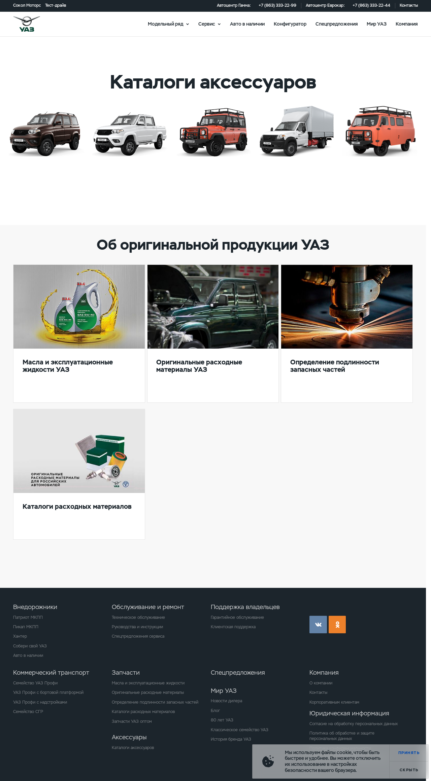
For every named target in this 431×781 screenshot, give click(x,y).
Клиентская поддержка (233, 627)
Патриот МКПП (28, 617)
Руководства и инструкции (137, 627)
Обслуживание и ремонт (148, 607)
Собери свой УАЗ (30, 646)
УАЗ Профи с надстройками (40, 702)
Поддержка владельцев (245, 607)
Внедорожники (35, 607)
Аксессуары (129, 737)
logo (34, 24)
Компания (407, 24)
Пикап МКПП (25, 627)
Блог (215, 710)
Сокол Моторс (27, 5)
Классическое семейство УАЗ (239, 730)
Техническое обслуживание (138, 617)
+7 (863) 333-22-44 (371, 5)
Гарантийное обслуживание (237, 617)
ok (337, 624)
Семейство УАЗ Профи (35, 683)
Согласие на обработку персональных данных (353, 723)
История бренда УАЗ (231, 739)
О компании (320, 683)
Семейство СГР (28, 711)
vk (318, 624)
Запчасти (126, 672)
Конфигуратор (290, 24)
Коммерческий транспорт (51, 672)
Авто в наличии (247, 24)
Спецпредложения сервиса (138, 636)
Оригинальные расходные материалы (148, 692)
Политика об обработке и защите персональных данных (341, 736)
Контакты (409, 5)
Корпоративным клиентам (334, 702)
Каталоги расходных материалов (143, 711)
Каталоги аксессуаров (133, 747)
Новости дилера (226, 701)
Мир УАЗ (377, 24)
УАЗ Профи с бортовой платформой (48, 692)
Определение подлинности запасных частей (155, 702)
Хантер (20, 636)
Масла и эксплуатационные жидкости (148, 683)
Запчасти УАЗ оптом (132, 721)
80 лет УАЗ (222, 720)
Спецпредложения (337, 24)
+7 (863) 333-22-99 (277, 5)
